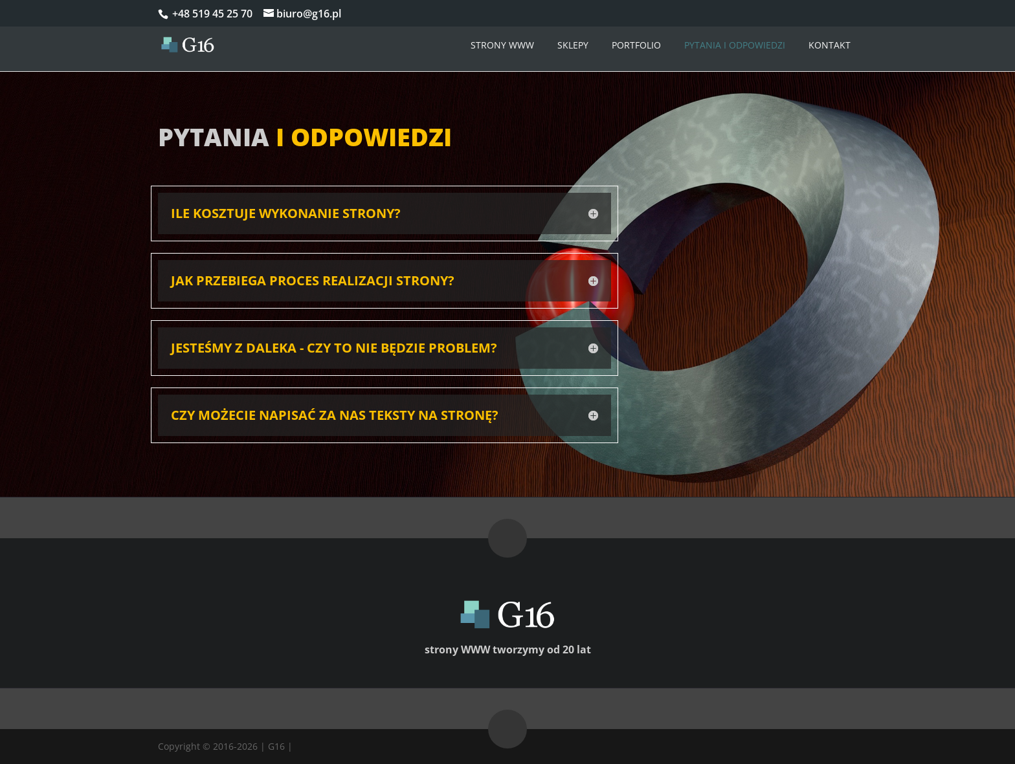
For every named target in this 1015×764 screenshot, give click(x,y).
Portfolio (636, 45)
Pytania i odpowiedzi (734, 45)
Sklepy (572, 45)
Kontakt (830, 45)
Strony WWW (502, 45)
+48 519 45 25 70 (211, 13)
